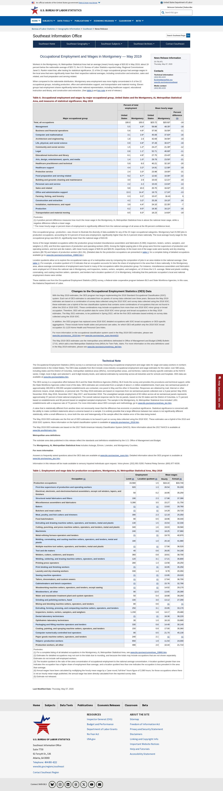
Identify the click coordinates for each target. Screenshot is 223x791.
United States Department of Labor (176, 2)
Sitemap (134, 719)
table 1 (146, 252)
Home (36, 705)
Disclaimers (136, 734)
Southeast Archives (143, 43)
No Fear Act (93, 734)
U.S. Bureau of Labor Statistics (61, 10)
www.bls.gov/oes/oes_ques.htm (114, 455)
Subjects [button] (48, 20)
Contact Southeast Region (46, 772)
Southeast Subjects (110, 43)
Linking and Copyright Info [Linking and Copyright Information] (144, 739)
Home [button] (35, 20)
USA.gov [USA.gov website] (91, 739)
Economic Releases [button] (104, 20)
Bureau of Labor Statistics (44, 28)
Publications (85, 705)
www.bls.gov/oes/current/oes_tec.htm (154, 403)
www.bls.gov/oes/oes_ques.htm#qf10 (101, 335)
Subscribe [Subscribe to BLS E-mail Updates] (188, 7)
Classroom (131, 705)
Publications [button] (82, 20)
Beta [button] (138, 20)
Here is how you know (88, 2)
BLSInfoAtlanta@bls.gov (163, 80)
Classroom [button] (125, 20)
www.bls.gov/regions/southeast (165, 82)
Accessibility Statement (142, 753)
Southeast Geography (77, 43)
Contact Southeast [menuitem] (175, 43)
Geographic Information (69, 28)
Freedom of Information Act (145, 724)
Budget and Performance (100, 724)
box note (101, 90)
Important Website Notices (144, 743)
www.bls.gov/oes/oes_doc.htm (46, 458)
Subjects (50, 705)
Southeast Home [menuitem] (47, 43)
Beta (145, 705)
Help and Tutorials (140, 748)
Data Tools (66, 705)
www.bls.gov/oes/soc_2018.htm (66, 335)
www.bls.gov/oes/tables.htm (56, 377)
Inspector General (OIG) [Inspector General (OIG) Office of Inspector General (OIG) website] (99, 719)
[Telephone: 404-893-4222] (57, 762)
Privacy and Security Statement (146, 729)
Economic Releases (109, 705)
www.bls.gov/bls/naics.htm (44, 430)
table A (90, 90)
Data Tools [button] (63, 20)
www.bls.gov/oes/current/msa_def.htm (104, 347)
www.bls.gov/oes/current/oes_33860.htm (64, 255)
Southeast (87, 28)
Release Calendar (175, 7)
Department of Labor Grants (102, 729)
